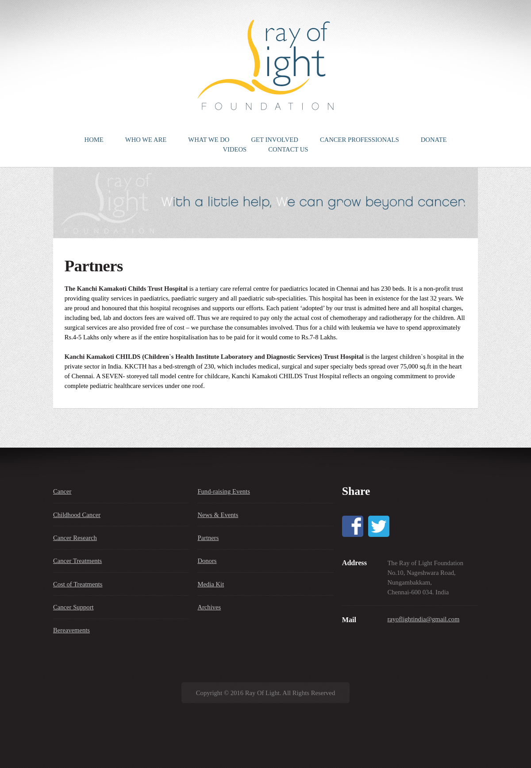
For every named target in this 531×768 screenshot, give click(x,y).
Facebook (352, 526)
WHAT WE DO (208, 139)
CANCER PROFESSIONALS (359, 139)
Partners (208, 537)
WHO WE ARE (145, 139)
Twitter (378, 526)
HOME (94, 139)
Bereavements (71, 630)
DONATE (434, 139)
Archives (209, 607)
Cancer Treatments (77, 560)
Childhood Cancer (76, 514)
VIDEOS (234, 149)
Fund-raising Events (223, 491)
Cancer (62, 491)
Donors (206, 560)
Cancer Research (75, 537)
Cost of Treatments (78, 584)
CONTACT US (288, 149)
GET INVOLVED (274, 139)
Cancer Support (73, 607)
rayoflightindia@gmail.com (423, 619)
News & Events (217, 514)
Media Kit (210, 584)
